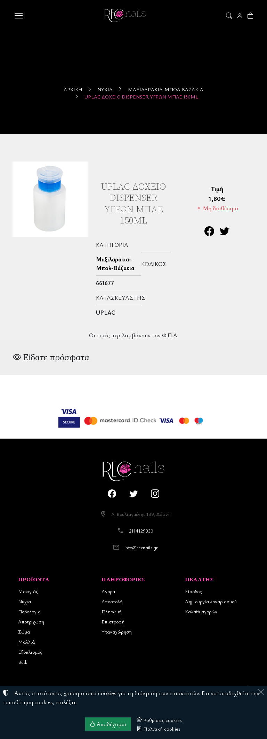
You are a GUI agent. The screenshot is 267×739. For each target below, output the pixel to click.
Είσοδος (193, 591)
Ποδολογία (29, 611)
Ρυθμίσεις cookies (159, 719)
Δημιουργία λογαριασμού (211, 601)
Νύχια (105, 89)
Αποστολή (112, 601)
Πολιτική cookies (158, 728)
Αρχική (73, 89)
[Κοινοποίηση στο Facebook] (209, 233)
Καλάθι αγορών (201, 611)
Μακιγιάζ (28, 591)
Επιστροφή (113, 621)
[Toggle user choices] (240, 15)
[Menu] (18, 15)
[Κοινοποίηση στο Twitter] (224, 233)
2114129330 (141, 530)
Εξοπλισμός (30, 651)
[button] (230, 16)
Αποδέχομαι (108, 724)
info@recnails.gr (141, 547)
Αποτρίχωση (31, 621)
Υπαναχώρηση (117, 631)
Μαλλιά (26, 641)
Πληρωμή (112, 611)
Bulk (22, 662)
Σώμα (24, 631)
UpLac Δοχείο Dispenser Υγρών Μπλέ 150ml (141, 96)
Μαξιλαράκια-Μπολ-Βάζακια (165, 89)
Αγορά (108, 591)
